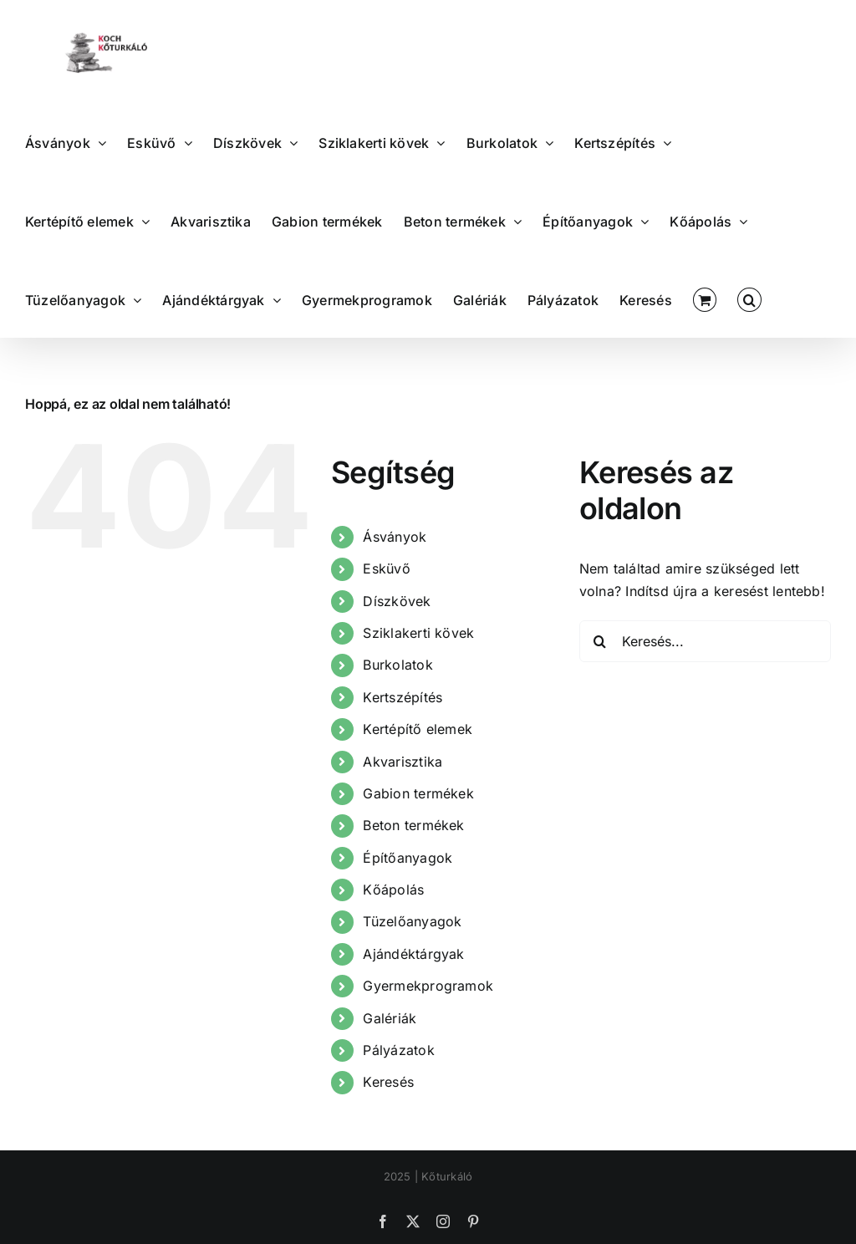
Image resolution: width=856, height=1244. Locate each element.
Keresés (388, 1081)
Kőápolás (393, 889)
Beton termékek (413, 825)
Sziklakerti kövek (418, 633)
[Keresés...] (705, 641)
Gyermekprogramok (428, 985)
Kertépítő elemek (417, 729)
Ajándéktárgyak (413, 954)
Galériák (389, 1018)
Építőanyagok (407, 857)
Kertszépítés (402, 697)
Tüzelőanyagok (412, 921)
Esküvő (386, 568)
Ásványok (394, 536)
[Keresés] (600, 641)
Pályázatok (398, 1050)
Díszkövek (397, 601)
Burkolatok (397, 664)
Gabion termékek (418, 793)
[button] (749, 298)
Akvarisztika (402, 761)
